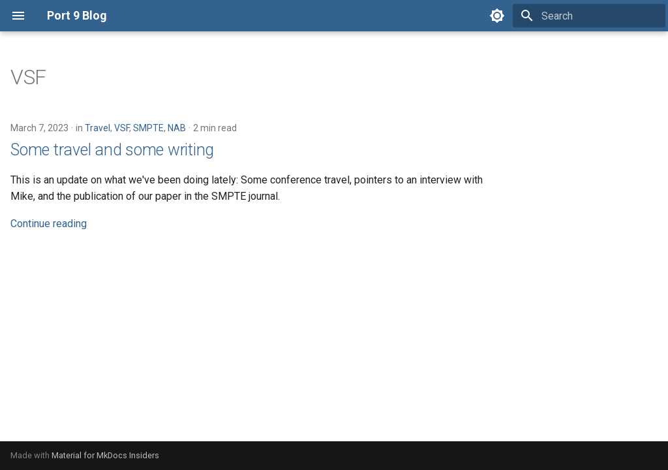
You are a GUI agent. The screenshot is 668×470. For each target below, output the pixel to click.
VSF (121, 128)
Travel (97, 128)
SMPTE (148, 128)
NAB (177, 128)
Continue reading (48, 223)
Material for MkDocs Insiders (105, 455)
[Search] (589, 15)
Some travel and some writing (112, 149)
